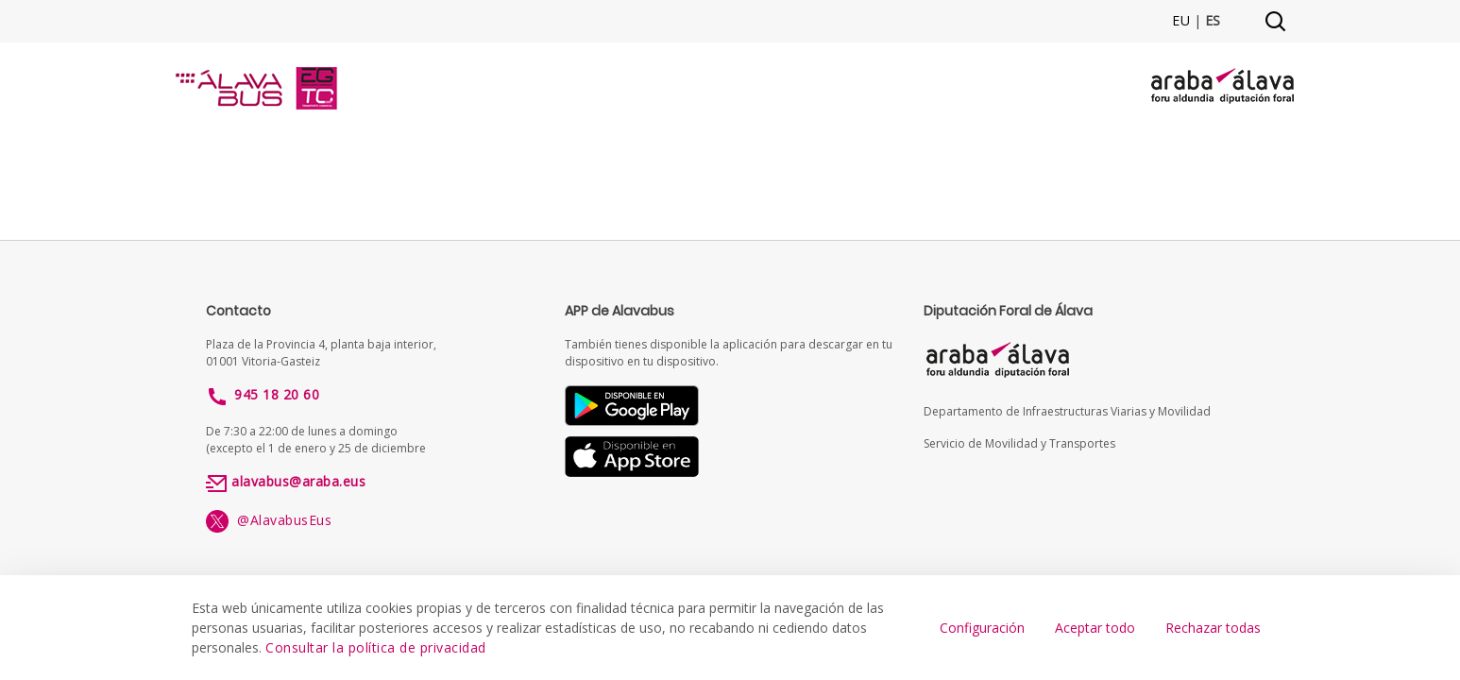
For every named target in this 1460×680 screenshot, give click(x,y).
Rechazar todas (1213, 628)
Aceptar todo (1095, 628)
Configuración (982, 628)
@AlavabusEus (268, 520)
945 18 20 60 (276, 394)
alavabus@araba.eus (298, 481)
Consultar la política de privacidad (375, 647)
